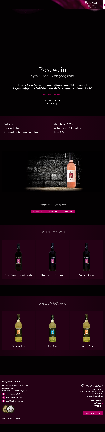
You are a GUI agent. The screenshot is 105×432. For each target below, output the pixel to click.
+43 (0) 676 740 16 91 (14, 396)
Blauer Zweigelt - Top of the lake (18, 274)
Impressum (19, 417)
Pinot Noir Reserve (86, 274)
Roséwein (97, 402)
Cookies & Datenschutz (8, 417)
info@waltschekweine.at (15, 399)
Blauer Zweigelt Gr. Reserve (52, 274)
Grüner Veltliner (18, 345)
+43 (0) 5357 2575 (13, 392)
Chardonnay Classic (86, 345)
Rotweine (53, 211)
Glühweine (67, 211)
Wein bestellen (93, 412)
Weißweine (38, 211)
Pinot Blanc (52, 345)
